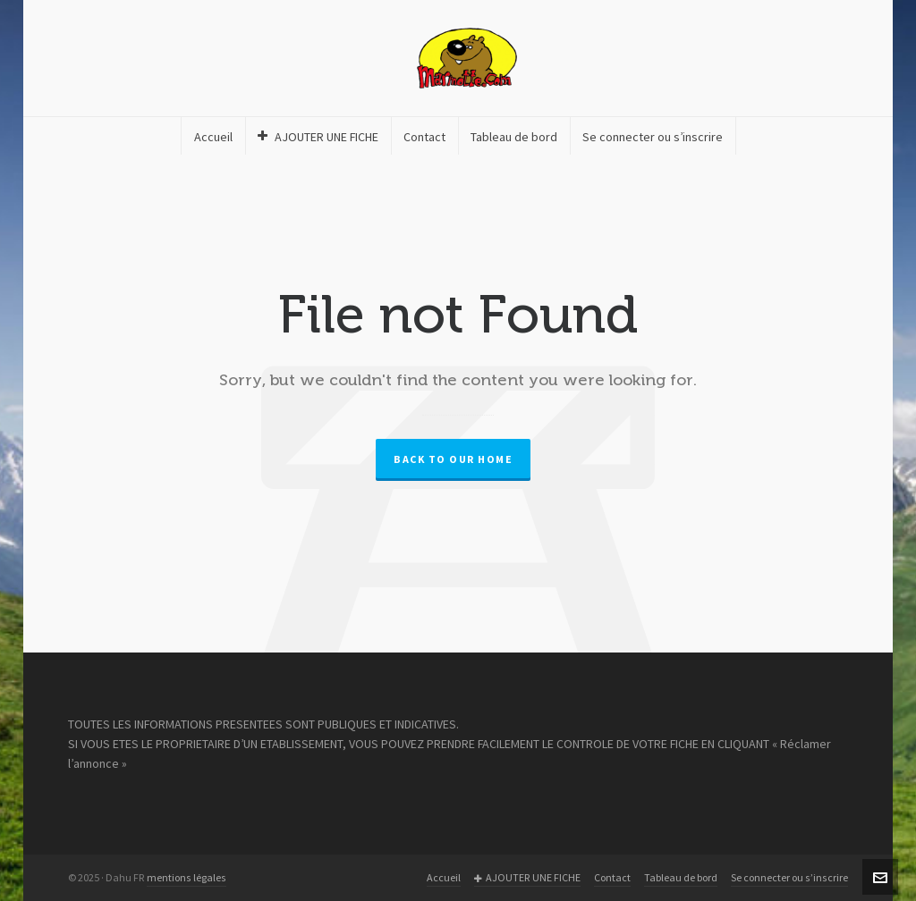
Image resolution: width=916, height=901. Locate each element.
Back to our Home (453, 459)
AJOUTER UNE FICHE (527, 878)
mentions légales (186, 878)
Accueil (444, 878)
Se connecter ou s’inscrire (789, 878)
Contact (612, 878)
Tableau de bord (680, 878)
